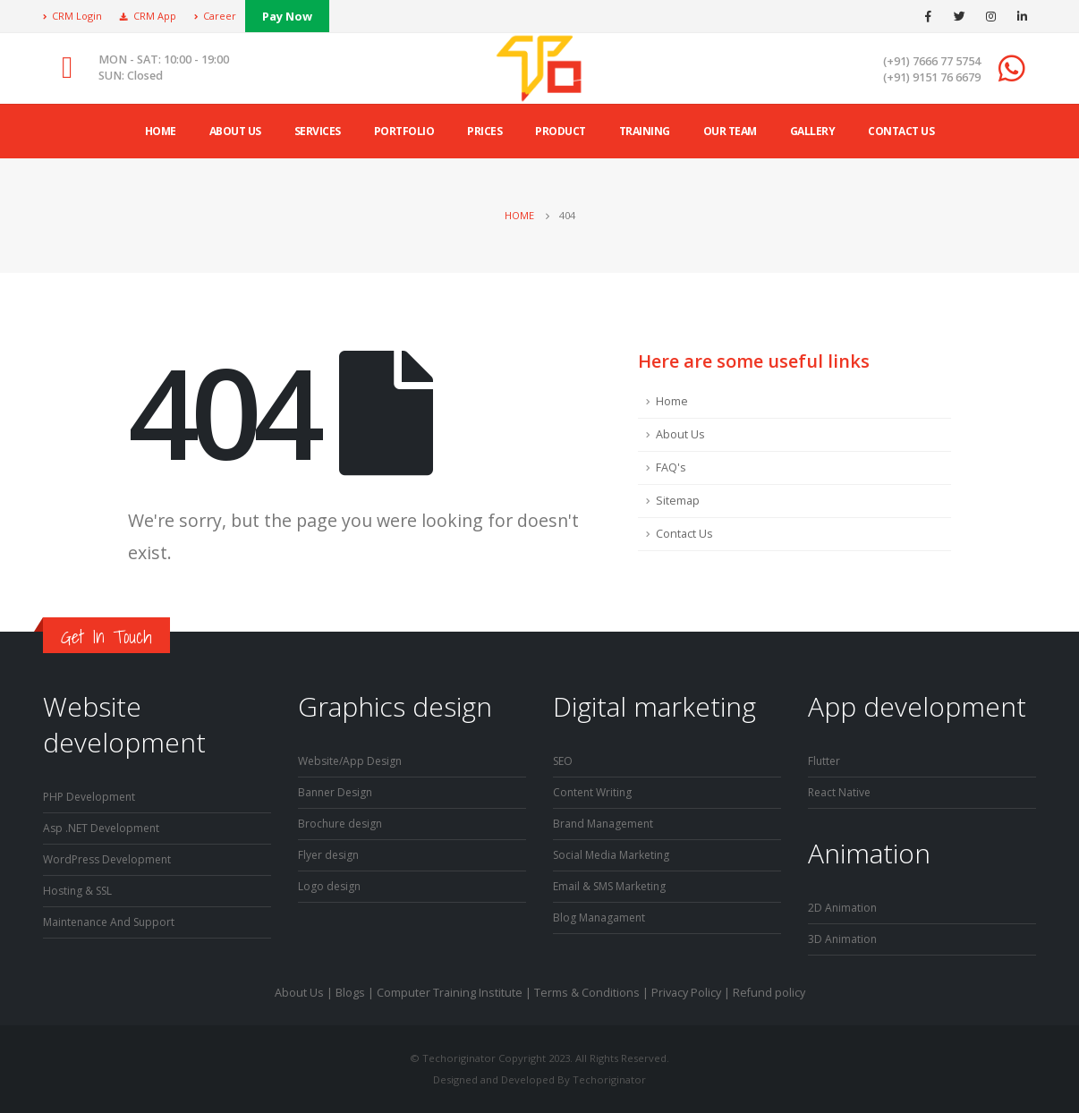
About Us (680, 434)
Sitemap (678, 500)
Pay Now (287, 16)
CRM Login (72, 15)
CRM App (148, 15)
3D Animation (843, 939)
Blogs (350, 992)
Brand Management (605, 823)
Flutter (825, 761)
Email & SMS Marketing (613, 886)
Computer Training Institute (450, 992)
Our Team (730, 131)
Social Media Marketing (614, 854)
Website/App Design (353, 761)
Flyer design (330, 854)
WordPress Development (111, 859)
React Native (840, 792)
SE (559, 761)
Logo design (330, 886)
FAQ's (671, 467)
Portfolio (404, 131)
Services (317, 131)
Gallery (813, 131)
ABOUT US (235, 131)
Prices (484, 131)
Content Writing (594, 792)
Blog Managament (601, 917)
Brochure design (342, 823)
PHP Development (91, 796)
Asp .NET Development (104, 828)
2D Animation (843, 907)
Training (644, 131)
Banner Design (338, 792)
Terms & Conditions (587, 992)
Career (215, 15)
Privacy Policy (686, 992)
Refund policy (769, 992)
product (560, 131)
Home (160, 131)
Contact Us (901, 131)
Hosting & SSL (80, 890)
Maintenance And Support (113, 922)
